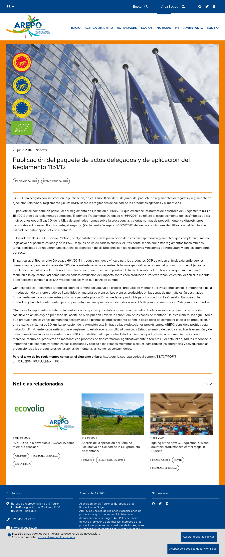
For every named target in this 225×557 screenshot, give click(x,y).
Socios (147, 28)
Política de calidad (26, 181)
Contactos (13, 493)
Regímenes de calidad (55, 181)
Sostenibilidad (23, 464)
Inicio (76, 28)
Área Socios (169, 7)
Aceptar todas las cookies (199, 536)
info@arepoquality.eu (24, 527)
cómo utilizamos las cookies (56, 537)
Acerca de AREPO (99, 28)
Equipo (213, 28)
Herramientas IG (189, 28)
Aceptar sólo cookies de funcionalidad (193, 548)
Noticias (164, 28)
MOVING (87, 460)
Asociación (21, 456)
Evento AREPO (160, 460)
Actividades (127, 28)
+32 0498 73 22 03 (23, 519)
